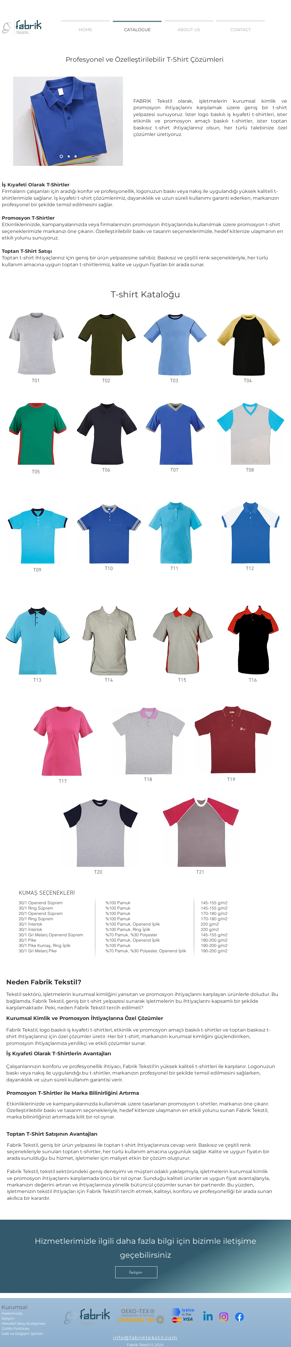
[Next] (114, 121)
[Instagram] (224, 1317)
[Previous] (21, 121)
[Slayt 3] (76, 157)
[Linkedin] (208, 1317)
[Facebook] (239, 1317)
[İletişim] (136, 1272)
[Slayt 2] (69, 157)
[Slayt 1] (61, 156)
